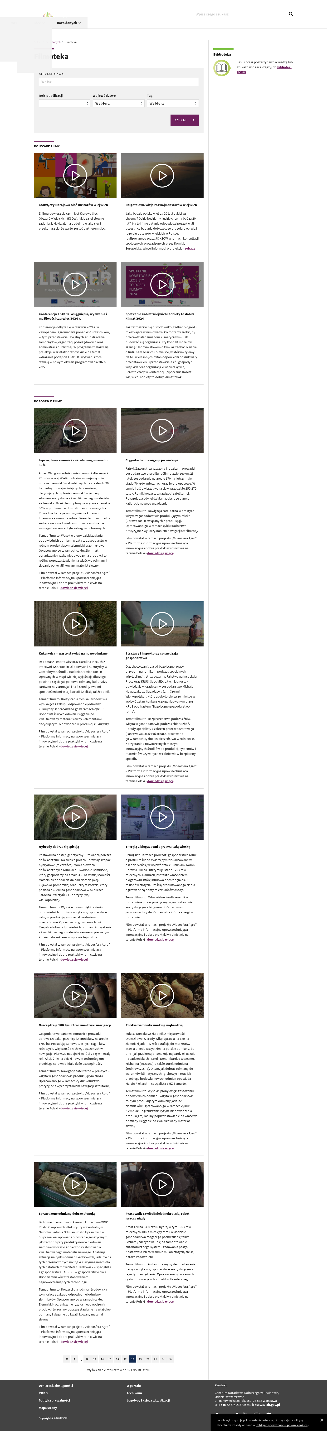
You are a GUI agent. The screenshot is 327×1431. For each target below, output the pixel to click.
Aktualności (109, 27)
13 (94, 1359)
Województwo (104, 95)
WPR (223, 27)
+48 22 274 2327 (232, 1404)
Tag (150, 95)
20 (147, 1359)
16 (117, 1359)
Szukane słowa (51, 74)
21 (155, 1359)
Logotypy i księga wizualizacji (148, 1400)
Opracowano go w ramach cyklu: (79, 709)
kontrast (264, 5)
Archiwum (134, 1393)
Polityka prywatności (54, 1400)
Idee (245, 27)
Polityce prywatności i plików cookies (281, 1425)
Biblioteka (222, 54)
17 (125, 1359)
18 (132, 1359)
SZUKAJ (185, 120)
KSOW (136, 27)
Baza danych (275, 27)
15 (109, 1359)
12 (87, 1359)
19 (140, 1359)
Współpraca (194, 27)
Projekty (163, 27)
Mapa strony (48, 1408)
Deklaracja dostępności (56, 1385)
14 (102, 1359)
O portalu (134, 1385)
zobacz (190, 248)
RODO (43, 1393)
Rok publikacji (51, 95)
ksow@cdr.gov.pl (267, 1404)
